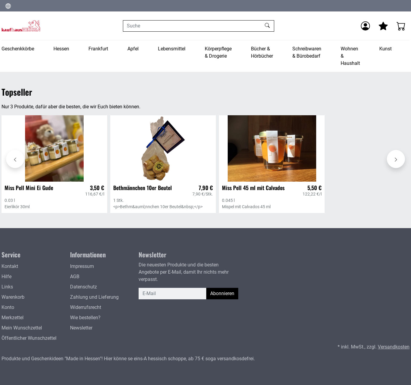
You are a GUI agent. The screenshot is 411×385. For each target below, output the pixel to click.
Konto (8, 307)
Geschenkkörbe (18, 49)
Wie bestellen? (85, 317)
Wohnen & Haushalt (350, 56)
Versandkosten (393, 347)
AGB (74, 276)
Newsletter (81, 328)
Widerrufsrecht (85, 307)
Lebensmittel (171, 49)
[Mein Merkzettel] (383, 26)
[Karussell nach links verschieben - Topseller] (15, 159)
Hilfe (6, 276)
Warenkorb (13, 297)
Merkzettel (13, 317)
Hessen (61, 49)
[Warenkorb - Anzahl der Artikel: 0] (401, 26)
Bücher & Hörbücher (262, 52)
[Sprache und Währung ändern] (8, 5)
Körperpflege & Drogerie (218, 52)
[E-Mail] (173, 293)
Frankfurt (98, 49)
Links (7, 287)
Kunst (385, 49)
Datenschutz (83, 287)
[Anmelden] (365, 26)
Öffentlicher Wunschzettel (29, 338)
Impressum (82, 266)
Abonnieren (222, 293)
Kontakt (10, 266)
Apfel (133, 49)
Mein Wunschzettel (22, 328)
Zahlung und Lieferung (94, 297)
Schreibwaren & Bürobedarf (306, 52)
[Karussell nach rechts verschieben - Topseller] (396, 159)
